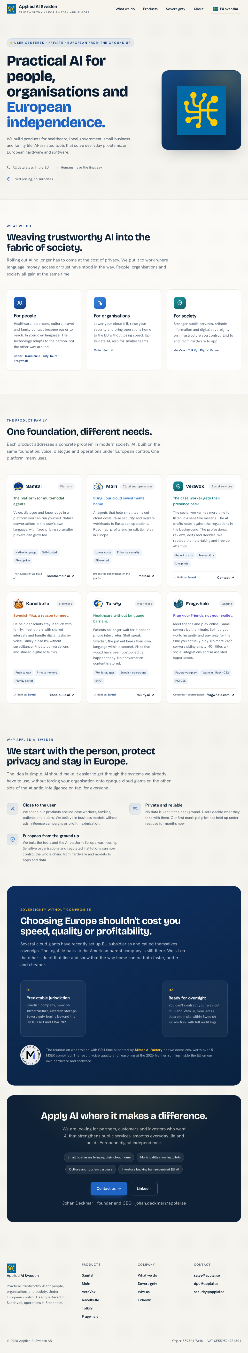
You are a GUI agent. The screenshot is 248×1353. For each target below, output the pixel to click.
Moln (86, 1283)
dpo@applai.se (206, 1283)
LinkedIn (144, 1191)
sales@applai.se (207, 1275)
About (198, 9)
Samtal (87, 1275)
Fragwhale (90, 1316)
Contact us (109, 1191)
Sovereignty (175, 9)
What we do (125, 9)
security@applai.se (209, 1291)
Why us (144, 1291)
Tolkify (87, 1308)
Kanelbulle (90, 1300)
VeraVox (89, 1291)
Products (150, 9)
